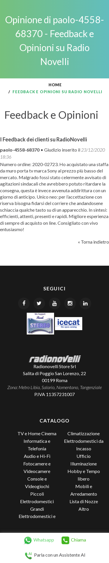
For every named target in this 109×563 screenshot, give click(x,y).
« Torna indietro (93, 241)
